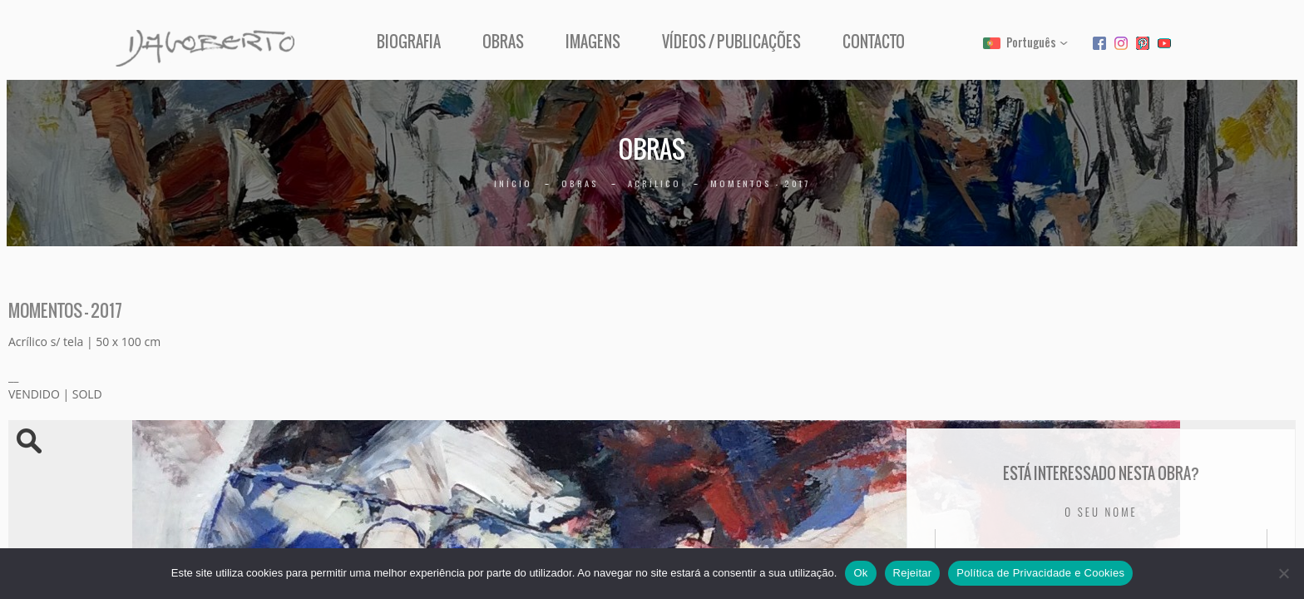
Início (513, 183)
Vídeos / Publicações (731, 42)
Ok (860, 573)
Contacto (873, 42)
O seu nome (1100, 512)
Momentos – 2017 (760, 183)
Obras (503, 42)
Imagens (593, 42)
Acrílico (654, 183)
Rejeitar (912, 573)
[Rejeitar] (1283, 573)
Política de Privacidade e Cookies (1040, 573)
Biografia (409, 42)
